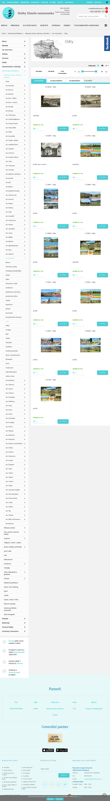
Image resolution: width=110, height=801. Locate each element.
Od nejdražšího (74, 81)
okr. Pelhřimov (10, 401)
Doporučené (38, 81)
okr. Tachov (9, 473)
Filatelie (5, 619)
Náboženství (8, 559)
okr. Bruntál (9, 107)
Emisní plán (26, 770)
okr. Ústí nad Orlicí (11, 498)
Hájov (7, 279)
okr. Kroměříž (10, 216)
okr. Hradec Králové (12, 157)
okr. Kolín (9, 212)
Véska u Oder (10, 376)
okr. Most (9, 250)
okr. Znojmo (9, 515)
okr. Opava (9, 389)
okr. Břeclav (9, 111)
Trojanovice (9, 368)
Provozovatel (27, 779)
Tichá (7, 363)
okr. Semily (9, 448)
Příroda (6, 579)
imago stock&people (94, 709)
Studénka (9, 347)
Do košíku (63, 128)
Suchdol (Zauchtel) (12, 351)
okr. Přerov (9, 427)
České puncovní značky (8, 774)
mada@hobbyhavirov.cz (96, 8)
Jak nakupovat (27, 767)
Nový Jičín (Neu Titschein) (13, 317)
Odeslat (64, 775)
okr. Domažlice (10, 136)
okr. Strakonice (10, 456)
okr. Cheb (9, 161)
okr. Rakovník (10, 435)
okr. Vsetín (9, 502)
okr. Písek (9, 406)
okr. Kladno (9, 203)
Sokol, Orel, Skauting (11, 587)
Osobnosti (7, 564)
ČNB (35, 702)
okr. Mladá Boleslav (12, 246)
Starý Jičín (9, 342)
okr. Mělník (9, 237)
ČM (16, 702)
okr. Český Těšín (11, 128)
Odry (7, 321)
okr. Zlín (8, 511)
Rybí (7, 334)
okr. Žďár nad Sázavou (13, 519)
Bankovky (6, 623)
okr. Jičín (8, 182)
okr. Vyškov (9, 507)
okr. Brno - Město (11, 98)
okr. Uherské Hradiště (13, 490)
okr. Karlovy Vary (11, 195)
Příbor (8, 326)
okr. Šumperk (10, 465)
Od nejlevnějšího (56, 81)
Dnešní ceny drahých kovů (9, 778)
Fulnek (8, 275)
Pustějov (8, 330)
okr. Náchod (9, 254)
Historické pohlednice (15, 33)
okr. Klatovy (9, 208)
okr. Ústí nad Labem (12, 494)
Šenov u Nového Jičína (13, 355)
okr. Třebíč (9, 486)
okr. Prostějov (10, 422)
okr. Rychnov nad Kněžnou (14, 443)
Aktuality (6, 767)
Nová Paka (9, 313)
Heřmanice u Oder (11, 283)
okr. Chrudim (10, 170)
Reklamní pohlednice (11, 583)
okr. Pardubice (10, 397)
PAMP (35, 709)
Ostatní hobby (7, 627)
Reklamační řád (9, 789)
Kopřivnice (9, 304)
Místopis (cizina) (9, 528)
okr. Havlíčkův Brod (12, 144)
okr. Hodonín (10, 149)
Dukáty (5, 54)
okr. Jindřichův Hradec (13, 191)
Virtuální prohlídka (29, 784)
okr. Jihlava (9, 187)
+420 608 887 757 (97, 11)
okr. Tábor (9, 469)
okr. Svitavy (9, 460)
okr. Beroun (9, 90)
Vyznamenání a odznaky (11, 66)
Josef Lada (7, 551)
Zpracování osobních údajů (29, 788)
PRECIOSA (55, 702)
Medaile (5, 45)
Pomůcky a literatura (10, 631)
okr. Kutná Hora (11, 220)
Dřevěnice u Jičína (11, 267)
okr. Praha (9, 414)
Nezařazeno (10, 523)
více (78, 796)
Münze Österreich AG (55, 709)
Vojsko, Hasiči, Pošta (11, 600)
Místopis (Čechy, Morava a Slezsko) (37, 33)
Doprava (7, 538)
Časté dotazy (8, 770)
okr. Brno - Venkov (11, 102)
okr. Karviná (9, 199)
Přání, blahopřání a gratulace (10, 573)
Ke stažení (26, 773)
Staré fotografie (9, 614)
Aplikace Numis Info (29, 781)
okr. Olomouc (10, 384)
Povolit (50, 799)
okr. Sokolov (10, 452)
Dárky (4, 62)
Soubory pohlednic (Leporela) (10, 609)
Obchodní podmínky (10, 782)
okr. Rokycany (10, 439)
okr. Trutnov (9, 481)
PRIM (74, 702)
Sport (6, 591)
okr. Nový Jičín (57, 33)
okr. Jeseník (9, 178)
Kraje (7, 81)
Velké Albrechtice (11, 372)
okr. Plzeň (9, 410)
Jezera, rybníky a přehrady (13, 547)
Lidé (5, 555)
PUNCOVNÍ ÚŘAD (16, 709)
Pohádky (7, 568)
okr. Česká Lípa (10, 115)
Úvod (3, 33)
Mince (4, 41)
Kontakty (26, 776)
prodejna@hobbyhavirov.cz (93, 779)
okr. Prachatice (10, 418)
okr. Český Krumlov (12, 123)
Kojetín (8, 300)
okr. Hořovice (10, 153)
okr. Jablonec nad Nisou (13, 174)
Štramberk (9, 359)
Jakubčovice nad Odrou (13, 292)
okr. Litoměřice (10, 229)
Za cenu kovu (7, 50)
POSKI (55, 715)
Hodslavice (9, 288)
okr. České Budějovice (13, 119)
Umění (6, 595)
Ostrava (5, 58)
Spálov (8, 338)
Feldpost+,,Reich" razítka (12, 543)
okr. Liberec (9, 224)
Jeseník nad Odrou (12, 296)
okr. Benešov (10, 86)
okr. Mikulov (9, 241)
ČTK (74, 709)
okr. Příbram (10, 431)
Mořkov (8, 309)
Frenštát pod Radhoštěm (13, 271)
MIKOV (94, 702)
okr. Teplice (9, 477)
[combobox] (107, 65)
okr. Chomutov (10, 166)
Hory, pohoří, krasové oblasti (11, 533)
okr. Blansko (10, 94)
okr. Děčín (9, 132)
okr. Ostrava (10, 393)
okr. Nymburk (10, 380)
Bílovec (8, 262)
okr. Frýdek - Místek (12, 140)
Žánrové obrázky (9, 604)
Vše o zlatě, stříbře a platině (9, 785)
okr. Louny (9, 233)
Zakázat (59, 799)
